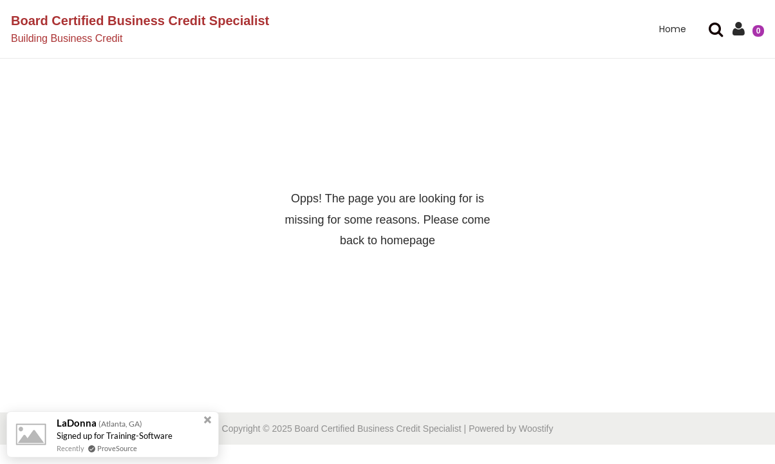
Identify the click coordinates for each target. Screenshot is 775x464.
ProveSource (117, 448)
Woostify (536, 428)
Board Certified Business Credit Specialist (140, 21)
